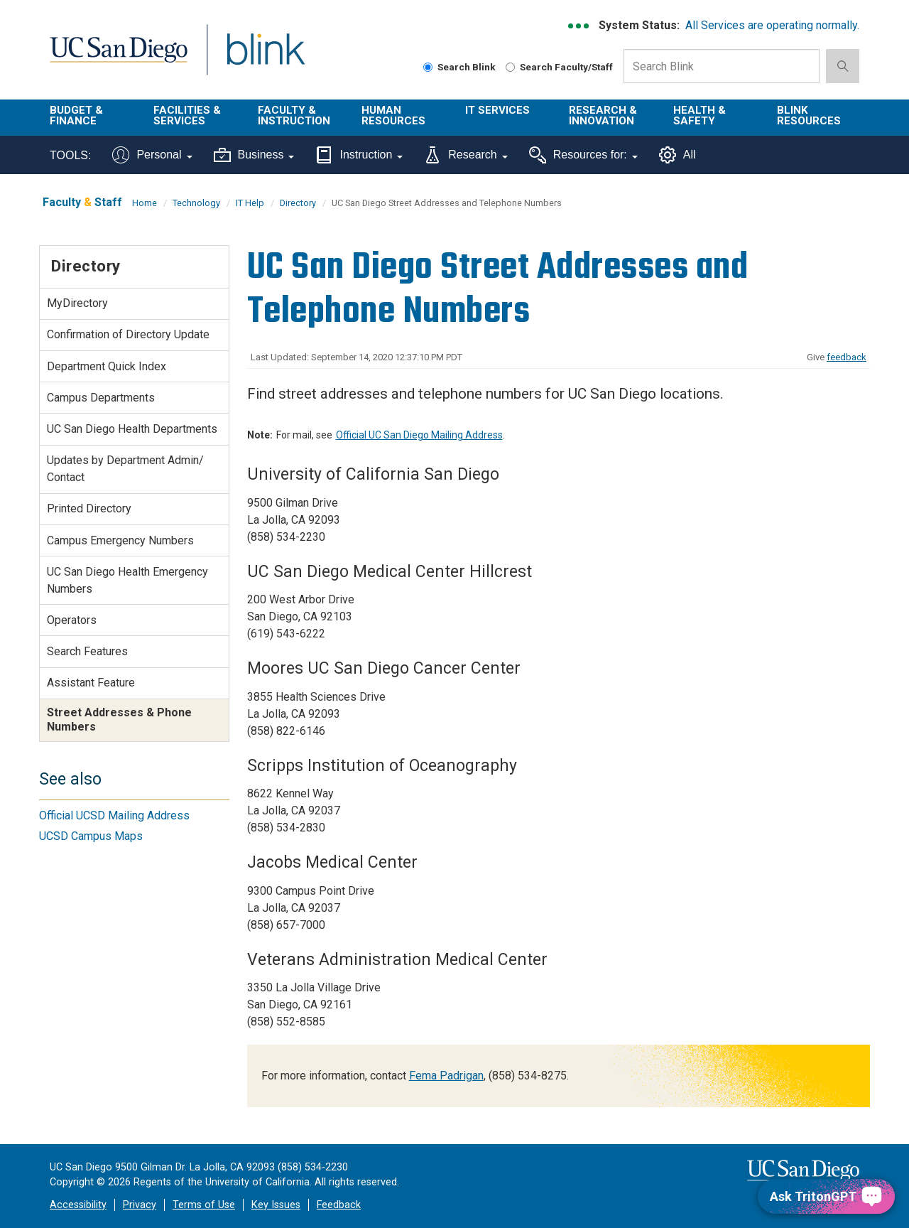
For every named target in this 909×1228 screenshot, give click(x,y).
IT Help (250, 203)
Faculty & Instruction (294, 115)
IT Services (497, 110)
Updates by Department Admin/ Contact (125, 468)
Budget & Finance (76, 115)
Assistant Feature (91, 682)
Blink (265, 58)
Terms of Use (204, 1205)
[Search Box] (722, 66)
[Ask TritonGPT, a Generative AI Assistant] (826, 1196)
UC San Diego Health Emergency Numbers (127, 580)
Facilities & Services (187, 115)
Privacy (139, 1205)
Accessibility (78, 1205)
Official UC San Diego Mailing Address (419, 435)
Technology (196, 203)
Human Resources (393, 115)
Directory (298, 203)
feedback (846, 357)
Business (254, 154)
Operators (72, 620)
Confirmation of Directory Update (128, 334)
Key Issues (275, 1205)
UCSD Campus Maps (91, 836)
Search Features (87, 651)
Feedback (339, 1205)
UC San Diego (118, 58)
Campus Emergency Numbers (120, 540)
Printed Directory (89, 508)
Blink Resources (809, 115)
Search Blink (459, 66)
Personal (152, 154)
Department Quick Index (106, 366)
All (677, 154)
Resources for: (583, 154)
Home (144, 203)
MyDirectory (77, 303)
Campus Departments (101, 397)
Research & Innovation (603, 115)
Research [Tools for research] (465, 154)
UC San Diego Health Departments (132, 429)
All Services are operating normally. (772, 25)
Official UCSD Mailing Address (114, 815)
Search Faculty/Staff (559, 66)
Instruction (359, 154)
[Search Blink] (427, 67)
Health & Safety (699, 115)
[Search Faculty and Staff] (510, 67)
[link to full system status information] (579, 26)
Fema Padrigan (446, 1075)
